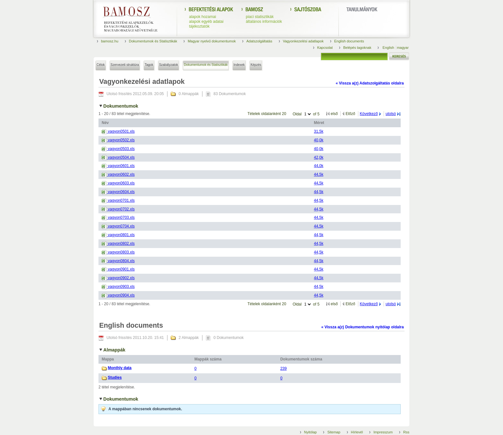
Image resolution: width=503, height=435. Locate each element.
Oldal (298, 114)
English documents (349, 41)
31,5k (318, 131)
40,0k (318, 140)
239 (283, 368)
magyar (403, 47)
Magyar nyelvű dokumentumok (212, 41)
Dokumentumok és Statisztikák (153, 41)
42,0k (318, 157)
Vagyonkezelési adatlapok (303, 41)
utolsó (391, 113)
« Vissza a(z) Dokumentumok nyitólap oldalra (362, 327)
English (389, 47)
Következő (369, 113)
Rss (406, 432)
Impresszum (383, 432)
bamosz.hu (109, 41)
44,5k (318, 174)
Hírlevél (357, 432)
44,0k (318, 166)
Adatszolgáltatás (259, 41)
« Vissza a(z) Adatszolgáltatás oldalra (370, 83)
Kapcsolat (325, 47)
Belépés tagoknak (357, 47)
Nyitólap (310, 432)
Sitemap (333, 432)
